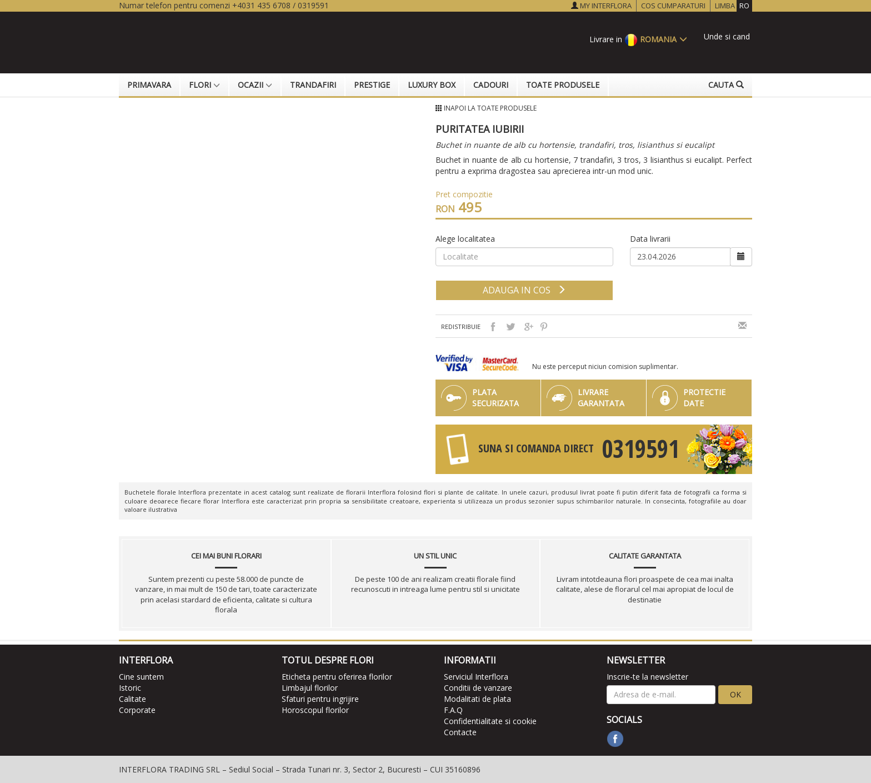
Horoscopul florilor (315, 710)
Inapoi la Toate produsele (490, 108)
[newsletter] (661, 694)
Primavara (149, 84)
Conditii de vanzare (478, 687)
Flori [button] (204, 84)
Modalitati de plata (477, 699)
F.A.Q (453, 710)
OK (735, 694)
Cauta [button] (726, 84)
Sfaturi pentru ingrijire (320, 699)
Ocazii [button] (255, 84)
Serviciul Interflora (476, 676)
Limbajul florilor (310, 687)
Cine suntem (141, 676)
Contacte (460, 732)
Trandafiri (313, 84)
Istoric (130, 687)
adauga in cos (524, 290)
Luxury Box (431, 84)
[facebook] (615, 738)
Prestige (372, 84)
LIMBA (733, 6)
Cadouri (490, 84)
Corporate (137, 710)
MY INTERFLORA (601, 6)
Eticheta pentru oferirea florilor (337, 676)
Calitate (132, 699)
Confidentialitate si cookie (490, 721)
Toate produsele (562, 84)
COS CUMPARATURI (673, 6)
